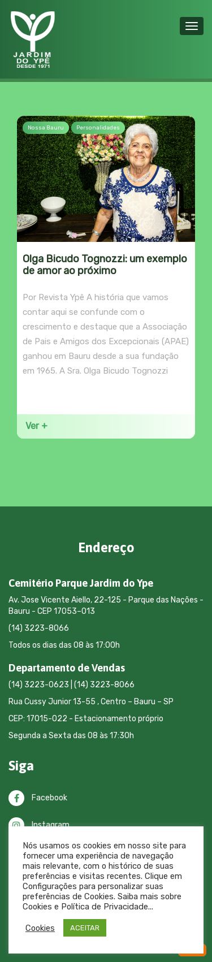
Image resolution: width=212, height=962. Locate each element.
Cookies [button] (40, 928)
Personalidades (98, 127)
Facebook (37, 798)
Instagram (39, 825)
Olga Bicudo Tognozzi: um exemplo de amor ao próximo (105, 265)
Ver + (36, 426)
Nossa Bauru (46, 127)
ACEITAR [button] (84, 928)
